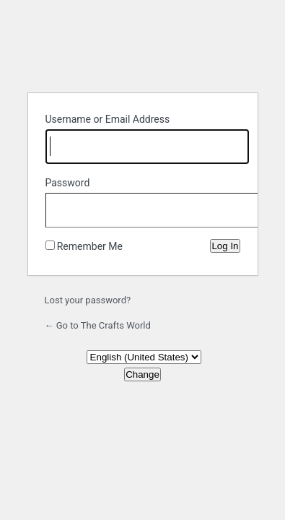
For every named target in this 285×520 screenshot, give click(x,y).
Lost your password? (88, 300)
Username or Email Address (107, 119)
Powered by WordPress (143, 44)
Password (67, 182)
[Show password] (225, 207)
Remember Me (90, 246)
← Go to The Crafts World (98, 325)
